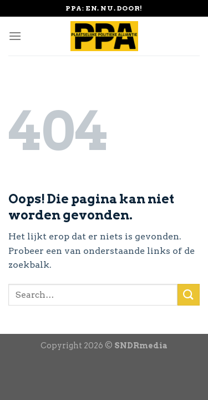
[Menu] (15, 35)
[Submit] (188, 295)
